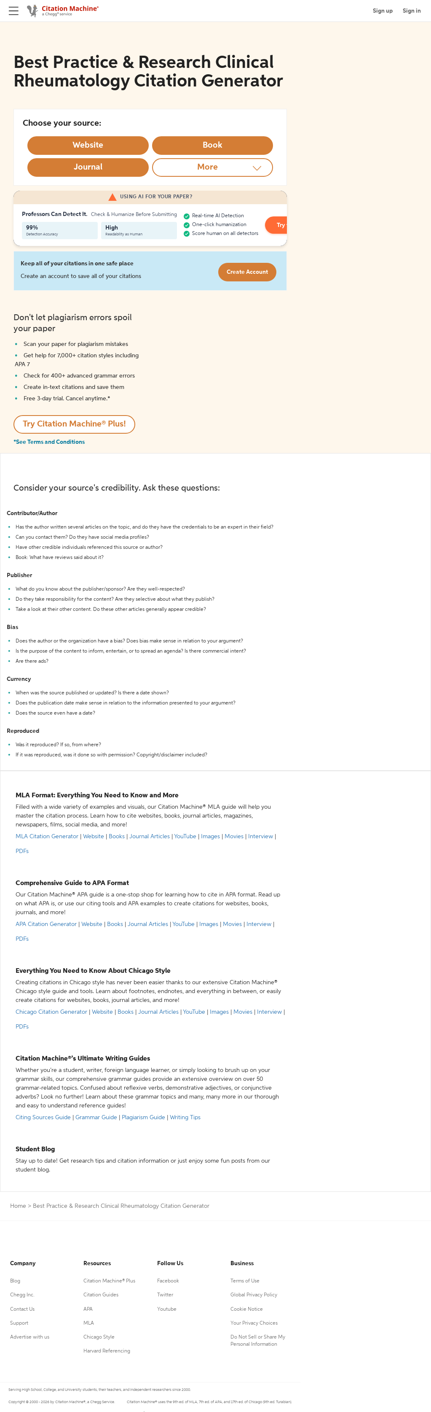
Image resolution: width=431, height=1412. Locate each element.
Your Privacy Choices (254, 1323)
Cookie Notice (246, 1309)
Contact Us (22, 1309)
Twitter (165, 1295)
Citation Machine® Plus (109, 1281)
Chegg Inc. (22, 1295)
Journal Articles (149, 837)
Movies (234, 837)
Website (93, 837)
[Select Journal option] (88, 167)
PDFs (22, 851)
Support (19, 1323)
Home (18, 1206)
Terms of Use (245, 1281)
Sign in (412, 11)
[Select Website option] (88, 145)
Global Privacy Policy (253, 1295)
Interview (260, 837)
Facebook (168, 1281)
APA (88, 1309)
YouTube (185, 837)
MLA (88, 1323)
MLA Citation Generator (47, 837)
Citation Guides (100, 1295)
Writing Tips (185, 1117)
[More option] (212, 167)
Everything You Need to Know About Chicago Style (93, 971)
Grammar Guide (96, 1117)
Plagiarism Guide (143, 1117)
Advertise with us (29, 1337)
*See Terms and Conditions (49, 442)
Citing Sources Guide (43, 1117)
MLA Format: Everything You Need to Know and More (97, 795)
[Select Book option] (212, 145)
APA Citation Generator (46, 924)
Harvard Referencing (106, 1351)
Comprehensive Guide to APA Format (72, 883)
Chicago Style (99, 1337)
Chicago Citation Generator (51, 1012)
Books (117, 837)
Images (210, 837)
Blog (15, 1281)
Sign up (383, 11)
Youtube (167, 1309)
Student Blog (35, 1149)
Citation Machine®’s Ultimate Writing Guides (83, 1059)
